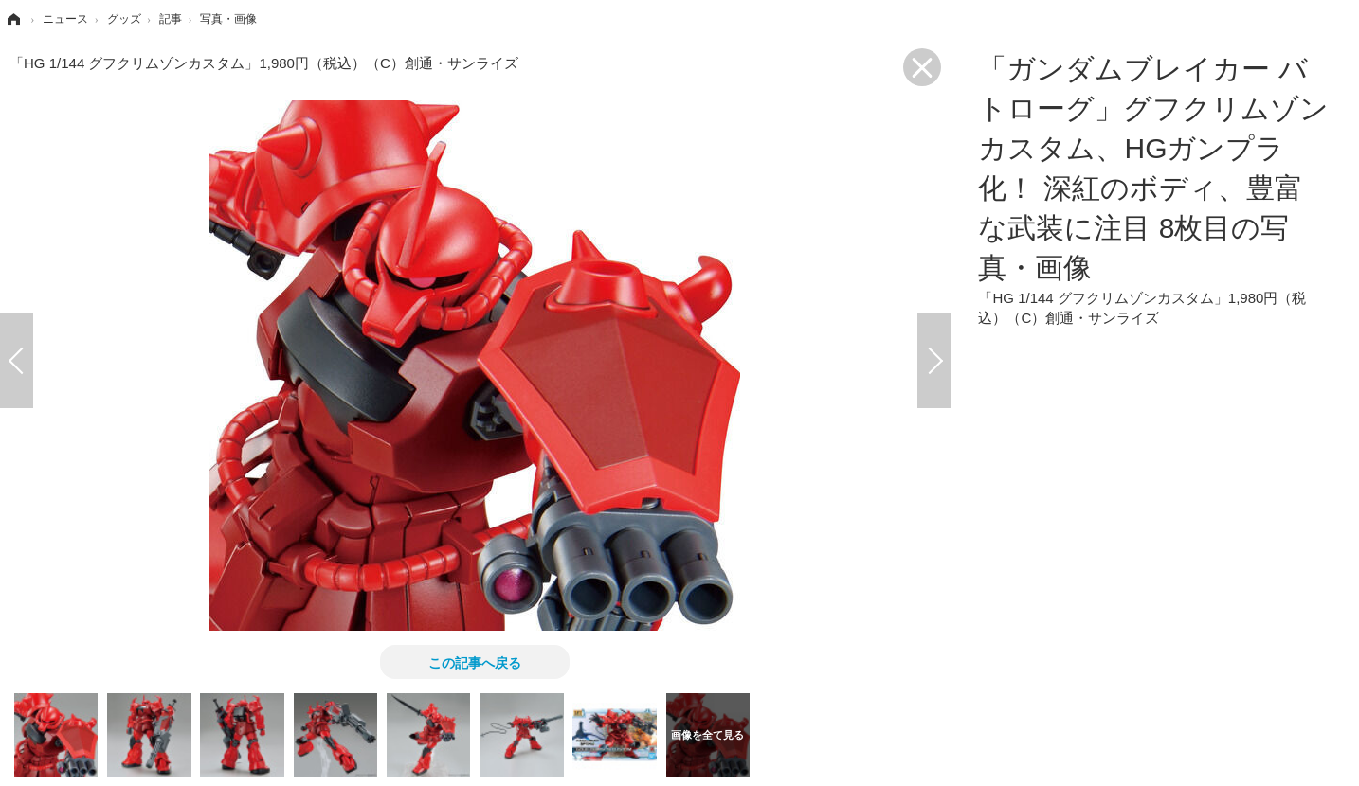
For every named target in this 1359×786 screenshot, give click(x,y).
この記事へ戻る (474, 662)
